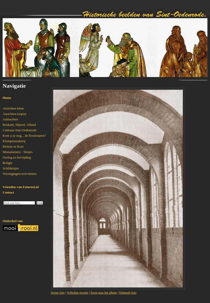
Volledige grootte (77, 292)
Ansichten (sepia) (14, 114)
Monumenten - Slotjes (18, 152)
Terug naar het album (103, 292)
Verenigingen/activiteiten (20, 174)
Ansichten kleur (13, 108)
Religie (7, 163)
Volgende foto (127, 292)
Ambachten (10, 119)
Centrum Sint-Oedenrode (20, 130)
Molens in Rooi (13, 146)
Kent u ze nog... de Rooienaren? (24, 135)
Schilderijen (11, 168)
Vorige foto (58, 292)
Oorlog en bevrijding (17, 157)
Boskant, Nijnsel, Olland (19, 125)
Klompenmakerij (14, 141)
